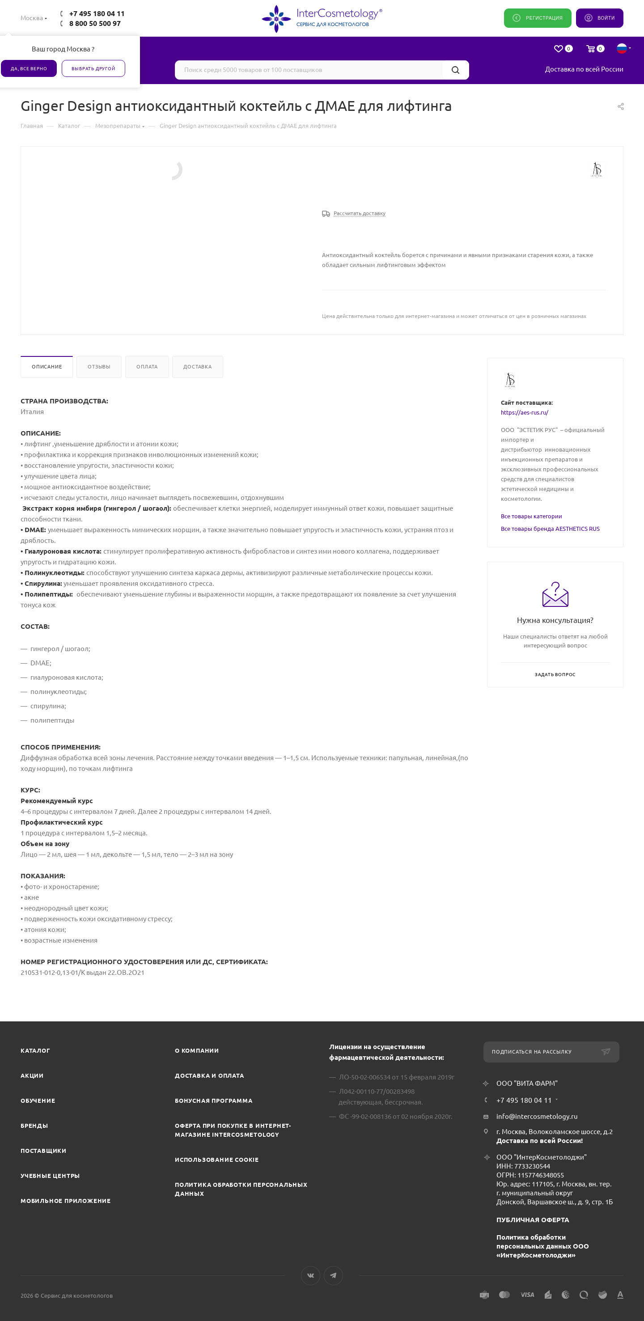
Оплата (147, 366)
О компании (197, 1050)
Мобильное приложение (66, 1201)
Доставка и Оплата (209, 1075)
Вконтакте (310, 1275)
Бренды (34, 1125)
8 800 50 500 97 (95, 23)
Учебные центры (50, 1176)
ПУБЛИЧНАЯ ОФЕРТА (532, 1220)
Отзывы (99, 366)
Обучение (38, 1100)
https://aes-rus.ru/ (524, 412)
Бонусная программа (213, 1100)
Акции (32, 1075)
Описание (47, 366)
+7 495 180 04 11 (97, 13)
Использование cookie (217, 1159)
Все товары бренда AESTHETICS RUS (550, 528)
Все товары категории (531, 516)
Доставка (197, 366)
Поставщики (44, 1150)
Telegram (333, 1275)
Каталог (36, 1050)
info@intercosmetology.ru (537, 1116)
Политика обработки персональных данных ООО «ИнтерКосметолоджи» (542, 1246)
